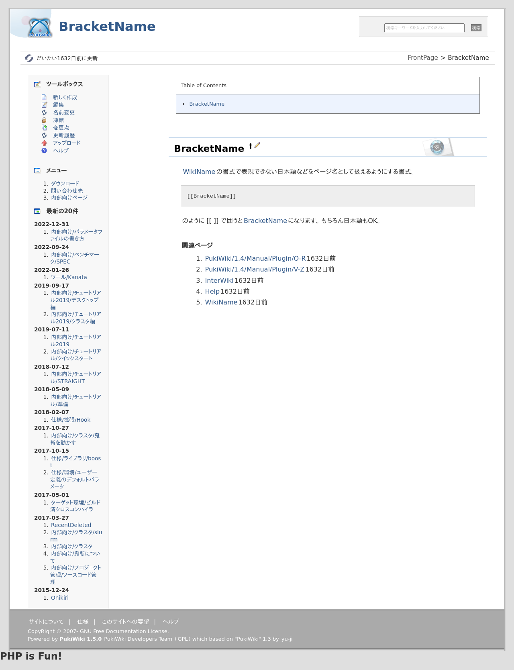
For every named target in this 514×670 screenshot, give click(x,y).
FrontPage (423, 57)
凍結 (58, 120)
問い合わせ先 (67, 191)
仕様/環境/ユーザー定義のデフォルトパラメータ (74, 479)
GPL (182, 639)
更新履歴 (64, 135)
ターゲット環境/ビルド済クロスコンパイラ (75, 506)
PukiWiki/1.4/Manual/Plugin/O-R (255, 258)
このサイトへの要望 (125, 622)
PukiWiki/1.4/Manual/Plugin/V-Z (255, 269)
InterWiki (219, 280)
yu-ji (287, 639)
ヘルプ (61, 150)
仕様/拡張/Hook (70, 420)
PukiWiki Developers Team (138, 639)
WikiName (199, 172)
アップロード (67, 143)
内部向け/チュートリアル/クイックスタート (75, 355)
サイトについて (46, 622)
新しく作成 (65, 97)
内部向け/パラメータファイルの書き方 (76, 235)
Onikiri (60, 597)
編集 (58, 105)
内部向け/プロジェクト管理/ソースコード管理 (75, 574)
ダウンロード (65, 183)
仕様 (83, 622)
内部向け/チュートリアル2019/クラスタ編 (75, 318)
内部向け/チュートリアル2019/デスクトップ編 (75, 300)
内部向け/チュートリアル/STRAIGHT (75, 377)
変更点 (61, 128)
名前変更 (64, 112)
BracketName (107, 26)
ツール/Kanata (69, 277)
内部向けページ (69, 197)
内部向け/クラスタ (71, 546)
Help (212, 291)
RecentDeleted (71, 525)
